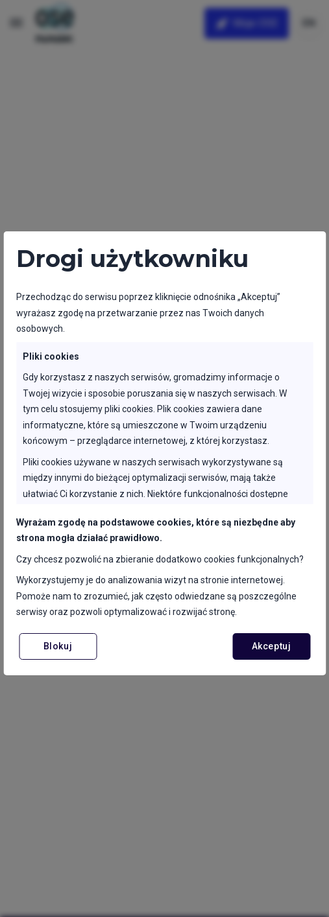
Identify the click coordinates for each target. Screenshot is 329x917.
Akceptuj (271, 646)
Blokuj (57, 646)
